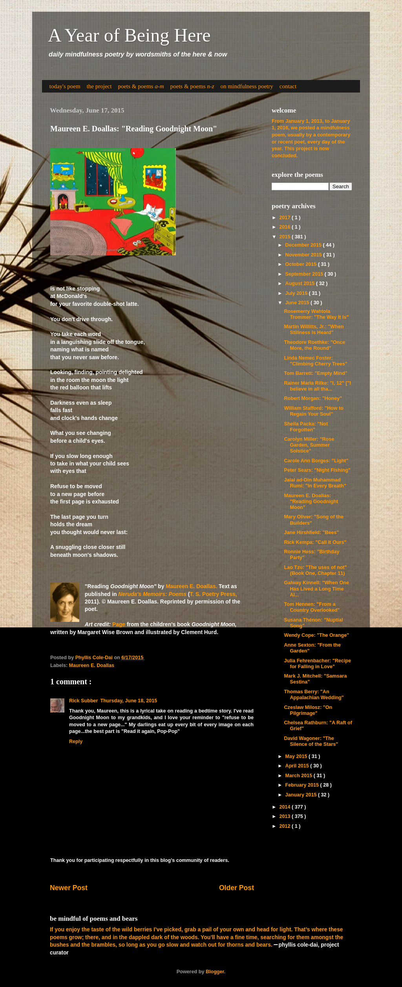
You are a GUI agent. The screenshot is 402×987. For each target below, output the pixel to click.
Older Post (236, 888)
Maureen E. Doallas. (191, 586)
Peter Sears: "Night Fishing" (317, 470)
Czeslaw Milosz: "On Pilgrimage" (308, 710)
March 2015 (299, 775)
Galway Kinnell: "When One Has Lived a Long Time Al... (316, 588)
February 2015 (302, 785)
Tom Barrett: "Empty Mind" (315, 373)
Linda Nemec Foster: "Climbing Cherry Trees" (315, 361)
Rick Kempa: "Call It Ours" (315, 542)
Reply (75, 741)
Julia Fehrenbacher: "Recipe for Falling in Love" (317, 663)
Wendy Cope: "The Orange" (316, 635)
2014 (285, 807)
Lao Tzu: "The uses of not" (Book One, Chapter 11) (315, 570)
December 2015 (304, 245)
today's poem (64, 86)
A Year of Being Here (129, 35)
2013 (285, 816)
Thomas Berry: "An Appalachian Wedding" (314, 694)
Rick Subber (83, 700)
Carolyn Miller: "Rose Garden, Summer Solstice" (309, 445)
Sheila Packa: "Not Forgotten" (306, 427)
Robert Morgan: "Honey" (313, 398)
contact (288, 86)
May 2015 (297, 756)
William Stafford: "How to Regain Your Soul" (313, 411)
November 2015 (304, 255)
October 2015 (301, 264)
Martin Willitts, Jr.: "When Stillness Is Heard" (314, 329)
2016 (285, 227)
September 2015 (305, 274)
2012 (285, 826)
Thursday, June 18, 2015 (128, 700)
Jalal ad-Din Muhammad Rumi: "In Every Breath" (315, 483)
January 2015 (301, 795)
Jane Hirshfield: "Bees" (311, 532)
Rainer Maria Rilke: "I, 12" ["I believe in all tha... (317, 386)
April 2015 (298, 766)
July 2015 (297, 293)
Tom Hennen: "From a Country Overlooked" (312, 607)
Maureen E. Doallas (91, 665)
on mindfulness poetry (247, 86)
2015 (285, 237)
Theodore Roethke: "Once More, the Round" (314, 345)
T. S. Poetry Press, (213, 594)
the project (99, 86)
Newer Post (69, 888)
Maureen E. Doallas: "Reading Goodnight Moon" (311, 501)
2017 (285, 217)
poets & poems (141, 86)
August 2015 (300, 283)
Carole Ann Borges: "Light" (316, 461)
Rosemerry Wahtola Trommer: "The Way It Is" (316, 314)
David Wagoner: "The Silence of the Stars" (311, 741)
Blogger (215, 971)
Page (118, 624)
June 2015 (298, 302)
